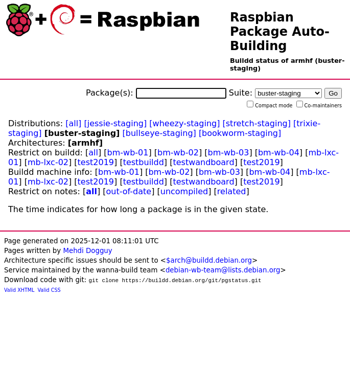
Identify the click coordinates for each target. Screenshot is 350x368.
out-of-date (129, 191)
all (93, 152)
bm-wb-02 (178, 152)
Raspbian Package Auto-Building (280, 31)
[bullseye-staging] (159, 133)
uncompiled (184, 191)
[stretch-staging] (257, 123)
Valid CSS (49, 290)
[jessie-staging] (115, 123)
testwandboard (203, 162)
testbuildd (143, 162)
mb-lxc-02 (48, 162)
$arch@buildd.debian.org (209, 260)
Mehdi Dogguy (87, 251)
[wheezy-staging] (184, 123)
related (231, 191)
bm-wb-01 (128, 152)
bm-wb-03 (228, 152)
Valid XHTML (19, 290)
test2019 (96, 162)
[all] (73, 123)
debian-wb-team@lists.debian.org (223, 270)
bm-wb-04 (278, 152)
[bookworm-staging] (240, 133)
